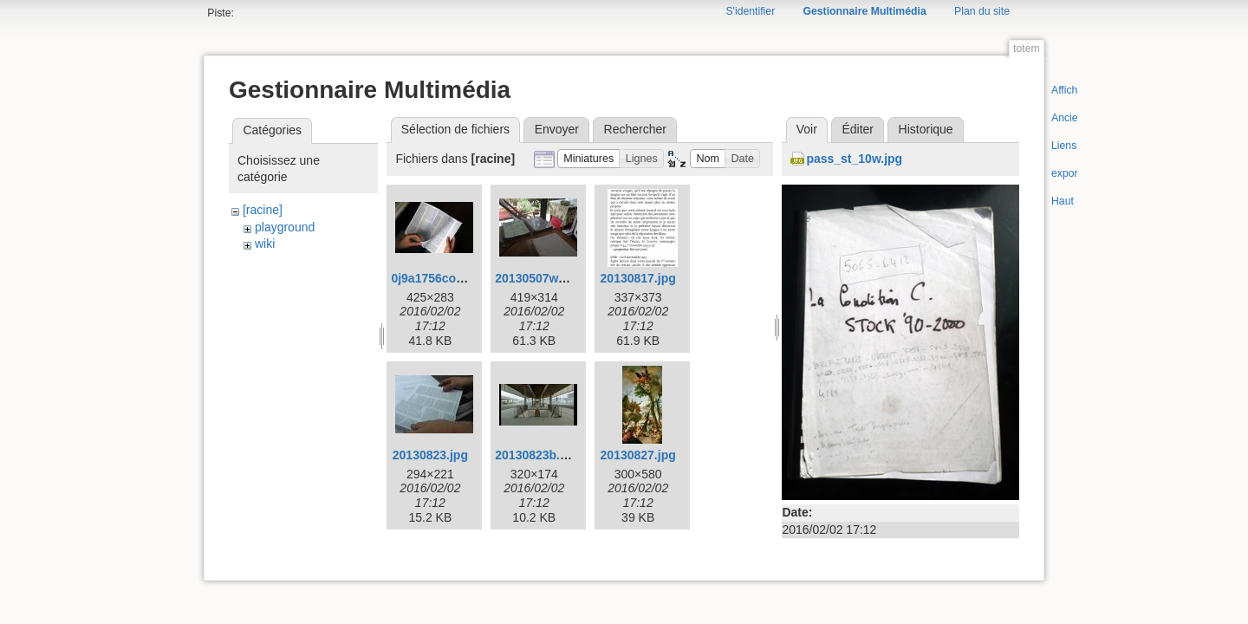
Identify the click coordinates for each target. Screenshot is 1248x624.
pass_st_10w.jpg (854, 159)
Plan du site (982, 11)
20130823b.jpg (536, 455)
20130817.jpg (638, 278)
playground (285, 227)
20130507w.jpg (537, 278)
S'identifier (750, 11)
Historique (926, 129)
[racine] (263, 210)
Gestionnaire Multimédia (864, 11)
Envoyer (557, 129)
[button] (589, 159)
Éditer (858, 129)
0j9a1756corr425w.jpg (453, 278)
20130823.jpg (430, 455)
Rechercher (635, 129)
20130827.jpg (638, 455)
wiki (265, 243)
